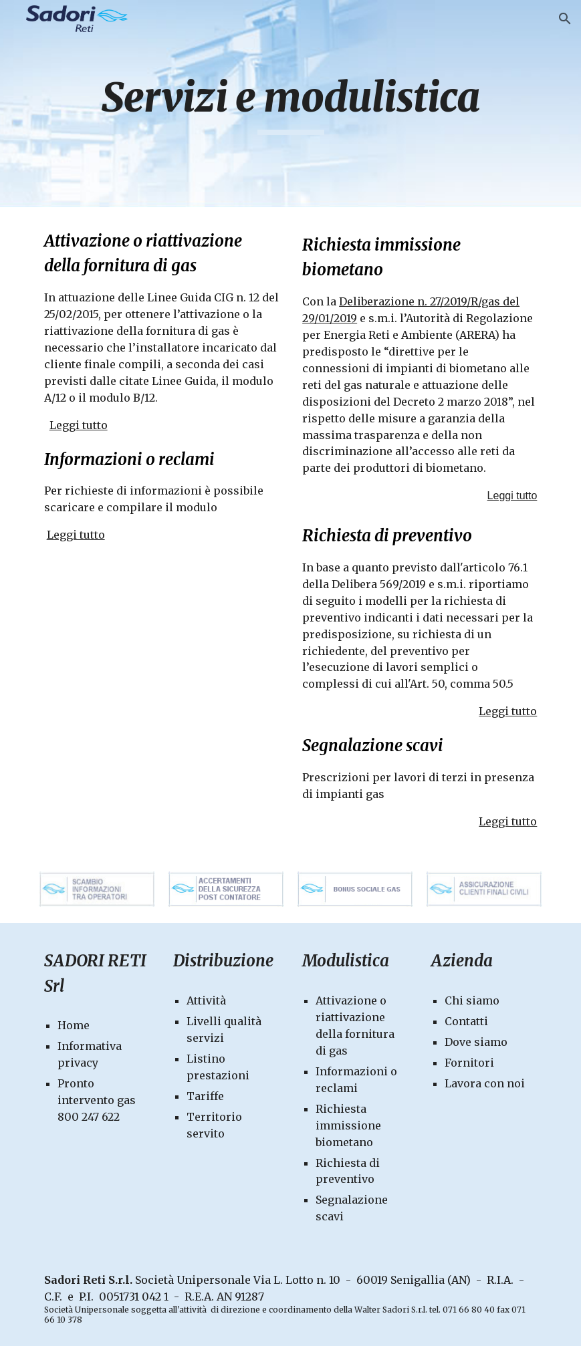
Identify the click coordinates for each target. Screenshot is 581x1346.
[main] (291, 103)
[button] (565, 19)
